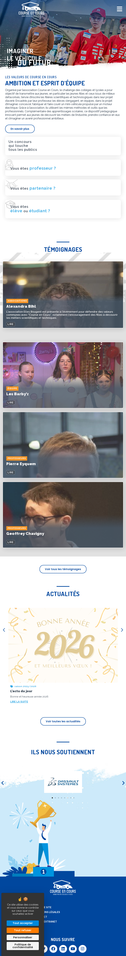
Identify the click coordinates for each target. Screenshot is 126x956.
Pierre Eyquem (21, 464)
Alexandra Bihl (21, 306)
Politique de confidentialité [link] (22, 946)
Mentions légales (47, 912)
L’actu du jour (21, 691)
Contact (41, 917)
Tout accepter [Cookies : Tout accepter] (23, 923)
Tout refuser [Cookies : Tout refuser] (22, 930)
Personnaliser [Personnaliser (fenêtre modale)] (22, 937)
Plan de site (43, 907)
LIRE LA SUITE (19, 701)
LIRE (11, 324)
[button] (2, 783)
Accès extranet (46, 921)
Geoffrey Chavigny (25, 533)
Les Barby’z (17, 394)
